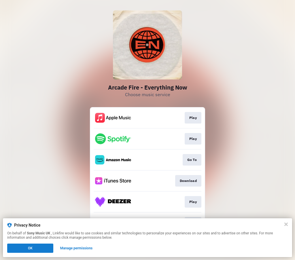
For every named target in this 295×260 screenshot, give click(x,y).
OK (30, 248)
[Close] (286, 224)
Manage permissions (76, 248)
